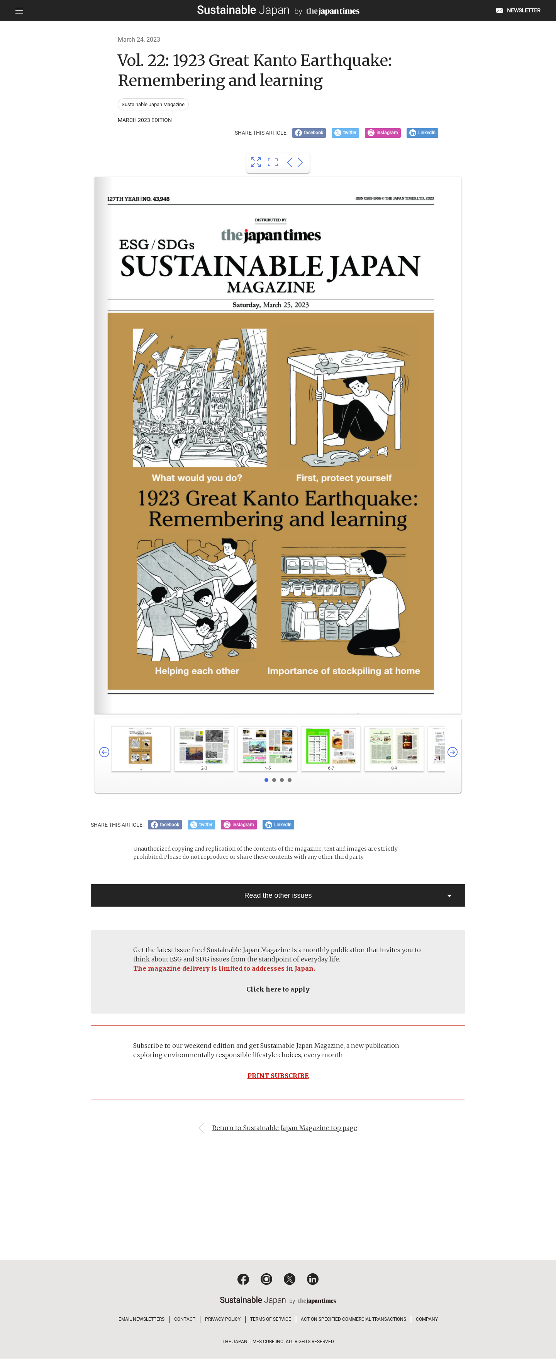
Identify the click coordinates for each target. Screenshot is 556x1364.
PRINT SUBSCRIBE (278, 1079)
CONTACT (184, 1324)
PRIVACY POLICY (223, 1324)
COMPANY (427, 1324)
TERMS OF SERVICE (270, 1324)
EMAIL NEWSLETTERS (141, 1324)
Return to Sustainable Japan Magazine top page (286, 1133)
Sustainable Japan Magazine (153, 104)
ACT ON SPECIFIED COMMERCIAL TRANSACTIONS (353, 1324)
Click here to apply (278, 992)
